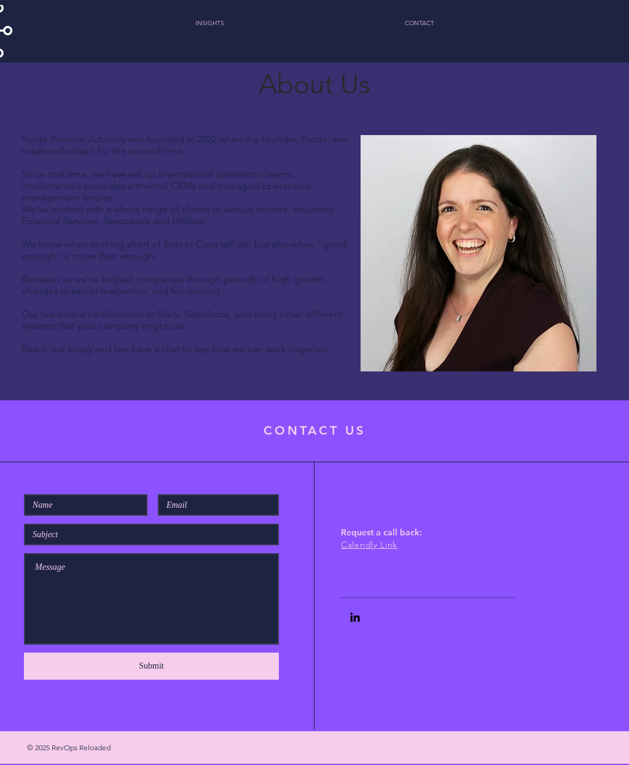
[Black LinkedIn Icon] (355, 617)
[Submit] (151, 666)
